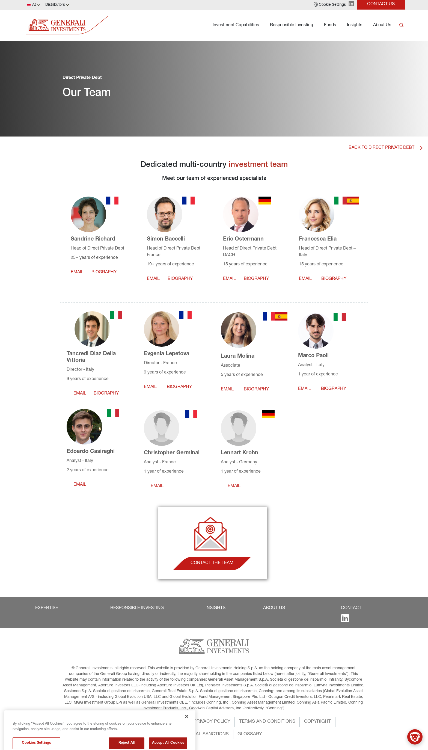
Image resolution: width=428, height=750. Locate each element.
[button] (330, 5)
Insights (354, 25)
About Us (382, 25)
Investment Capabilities (236, 25)
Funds (330, 25)
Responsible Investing (291, 25)
